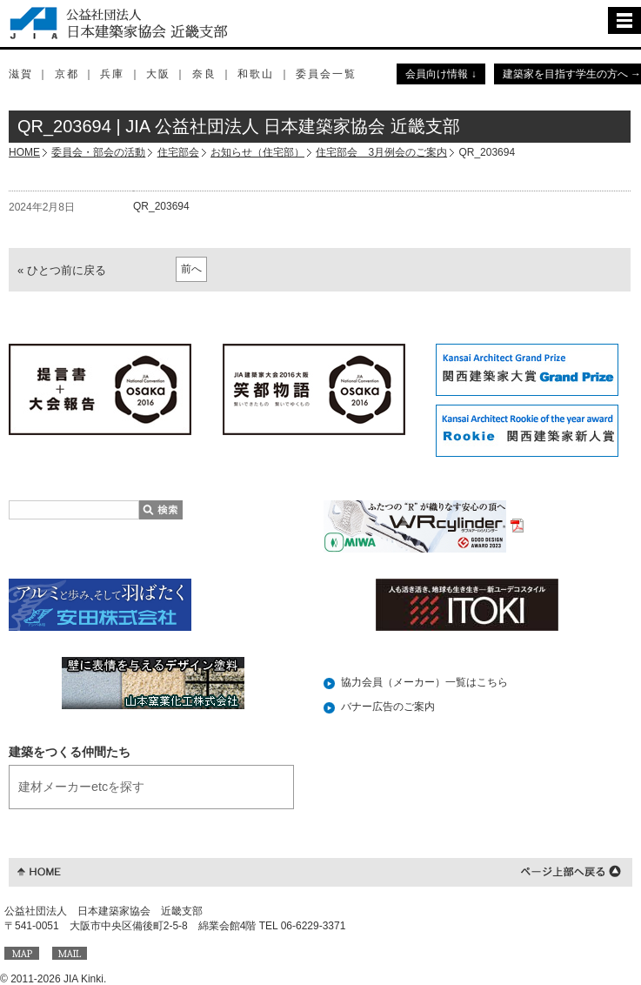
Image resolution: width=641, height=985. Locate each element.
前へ (191, 269)
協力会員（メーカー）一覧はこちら (424, 682)
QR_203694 (161, 206)
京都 (67, 74)
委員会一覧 (326, 74)
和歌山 (255, 74)
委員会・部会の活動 (98, 152)
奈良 (204, 74)
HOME (24, 152)
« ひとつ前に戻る (61, 270)
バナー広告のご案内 (388, 706)
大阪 (158, 74)
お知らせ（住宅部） (257, 152)
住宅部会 (178, 152)
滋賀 (21, 74)
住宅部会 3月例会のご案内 (381, 152)
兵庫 (112, 74)
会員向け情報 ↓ (440, 74)
